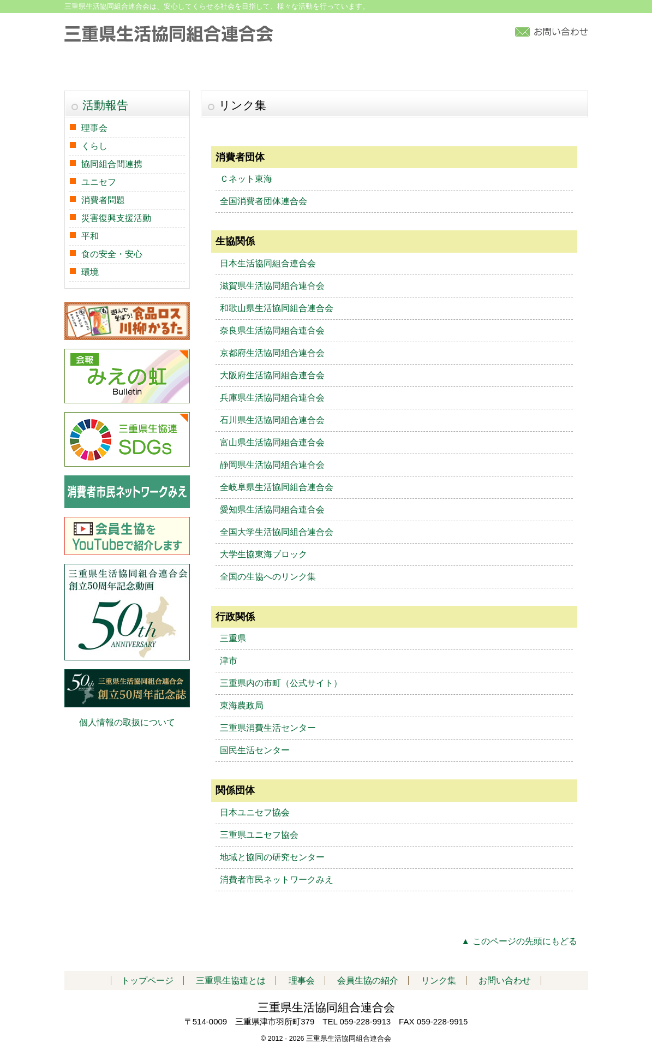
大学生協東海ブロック (263, 554)
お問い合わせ (504, 980)
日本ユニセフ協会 (255, 812)
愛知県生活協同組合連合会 (272, 509)
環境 (90, 272)
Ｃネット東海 (246, 178)
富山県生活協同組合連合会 (272, 442)
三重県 (233, 638)
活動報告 (262, 69)
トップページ (101, 69)
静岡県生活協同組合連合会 (272, 464)
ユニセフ (98, 182)
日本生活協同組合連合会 (268, 263)
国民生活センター (255, 750)
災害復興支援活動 (116, 218)
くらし (94, 146)
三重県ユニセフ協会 (259, 834)
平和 (90, 236)
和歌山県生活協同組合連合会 (276, 308)
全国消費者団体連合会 (263, 201)
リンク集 (556, 69)
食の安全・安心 (111, 254)
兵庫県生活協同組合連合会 (272, 397)
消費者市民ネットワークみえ (276, 879)
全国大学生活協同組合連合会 (276, 532)
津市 (228, 660)
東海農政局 (242, 705)
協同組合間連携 (111, 164)
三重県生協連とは (184, 69)
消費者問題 (103, 200)
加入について (422, 69)
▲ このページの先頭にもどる (519, 941)
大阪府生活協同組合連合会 (272, 375)
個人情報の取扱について (127, 722)
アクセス (492, 69)
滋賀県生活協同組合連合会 (272, 285)
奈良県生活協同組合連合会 (272, 330)
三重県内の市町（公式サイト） (281, 683)
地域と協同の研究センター (272, 857)
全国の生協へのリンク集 (268, 576)
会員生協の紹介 (339, 69)
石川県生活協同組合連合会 (272, 420)
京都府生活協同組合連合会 (272, 352)
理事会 (94, 128)
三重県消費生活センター (268, 727)
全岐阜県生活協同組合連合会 (276, 487)
